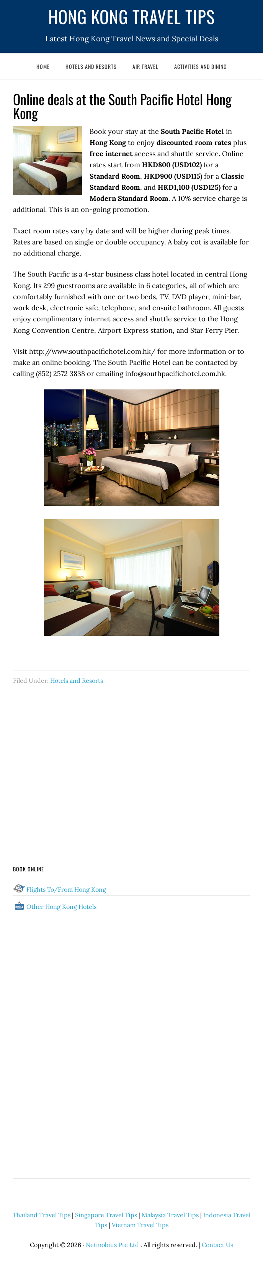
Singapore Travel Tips (106, 1215)
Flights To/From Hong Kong (66, 889)
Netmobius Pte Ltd (112, 1245)
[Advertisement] (132, 760)
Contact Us (217, 1245)
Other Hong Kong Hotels (61, 906)
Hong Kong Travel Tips (131, 16)
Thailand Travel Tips (41, 1215)
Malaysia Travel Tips (170, 1215)
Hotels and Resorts (76, 680)
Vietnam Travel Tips (140, 1225)
